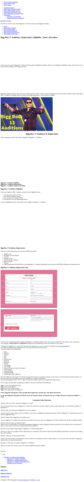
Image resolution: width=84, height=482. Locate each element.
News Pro (13, 480)
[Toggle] (4, 454)
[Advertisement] (42, 51)
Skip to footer (7, 5)
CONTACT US (5, 476)
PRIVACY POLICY (6, 473)
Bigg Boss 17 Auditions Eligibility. (16, 458)
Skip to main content (9, 3)
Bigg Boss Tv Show (6, 21)
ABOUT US (4, 470)
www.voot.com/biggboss (62, 346)
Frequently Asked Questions (14, 463)
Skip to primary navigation (11, 2)
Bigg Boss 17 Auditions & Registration (14, 457)
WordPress (33, 480)
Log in (38, 480)
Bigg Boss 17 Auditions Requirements (17, 460)
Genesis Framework (23, 480)
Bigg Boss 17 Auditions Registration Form (18, 461)
